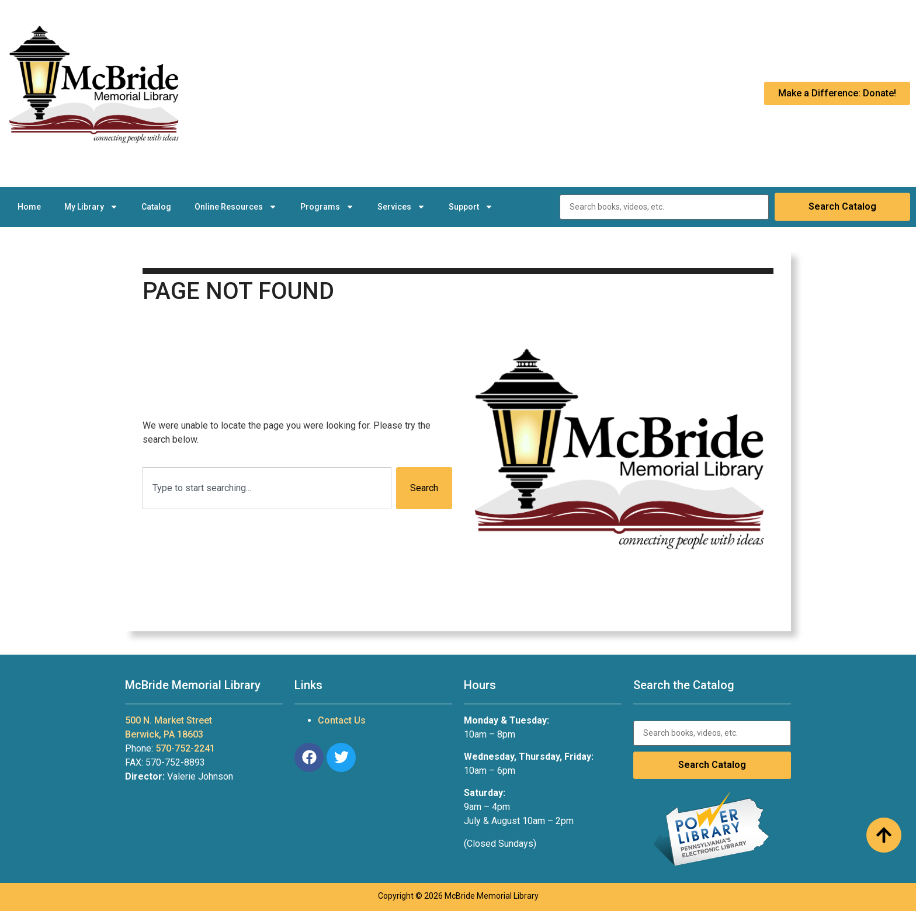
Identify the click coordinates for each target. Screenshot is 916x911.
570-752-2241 (185, 748)
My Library (91, 207)
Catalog (156, 206)
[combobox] (267, 488)
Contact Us (342, 720)
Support (471, 207)
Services (401, 207)
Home (29, 206)
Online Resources (236, 207)
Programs (327, 207)
